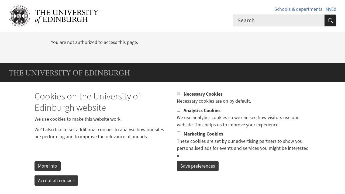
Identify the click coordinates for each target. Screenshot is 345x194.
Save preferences (197, 174)
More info (47, 174)
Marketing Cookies (203, 141)
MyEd (331, 9)
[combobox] (279, 20)
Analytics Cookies (202, 118)
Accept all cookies (56, 188)
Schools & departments (298, 9)
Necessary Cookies (203, 102)
